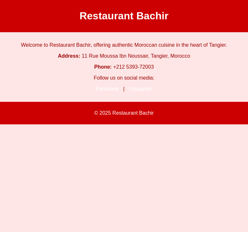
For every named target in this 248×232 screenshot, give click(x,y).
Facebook (107, 89)
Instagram (140, 89)
